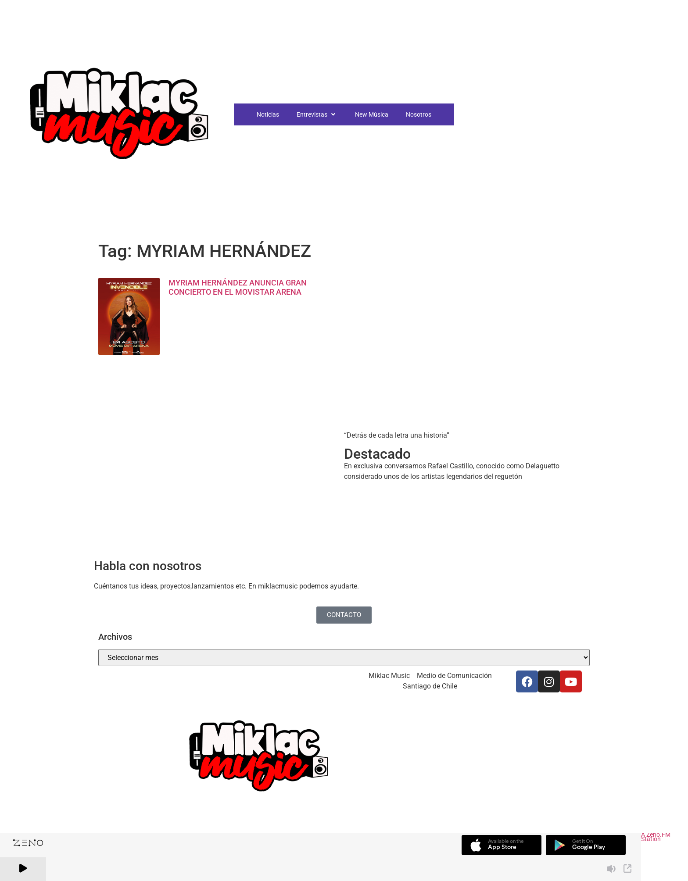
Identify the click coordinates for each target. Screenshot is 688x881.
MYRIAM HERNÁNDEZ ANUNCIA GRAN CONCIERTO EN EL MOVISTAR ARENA (237, 287)
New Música (371, 114)
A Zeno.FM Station (655, 838)
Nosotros (418, 114)
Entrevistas (317, 114)
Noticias (268, 114)
